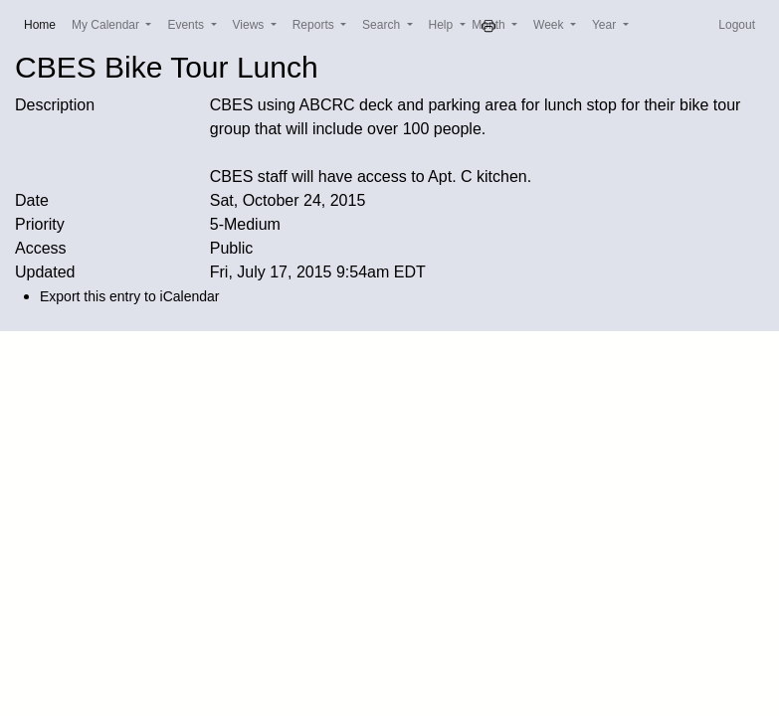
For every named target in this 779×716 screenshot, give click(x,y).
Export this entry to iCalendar (130, 296)
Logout (736, 25)
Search (382, 25)
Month (490, 25)
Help (443, 25)
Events (187, 25)
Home (44, 23)
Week (550, 25)
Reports (314, 25)
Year (606, 25)
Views (250, 25)
